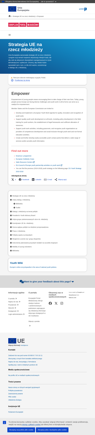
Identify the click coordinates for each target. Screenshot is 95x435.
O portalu (11, 298)
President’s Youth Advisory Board (23, 215)
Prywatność (12, 305)
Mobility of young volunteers (22, 247)
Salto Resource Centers (24, 162)
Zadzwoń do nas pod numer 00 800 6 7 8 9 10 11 (25, 355)
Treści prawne (14, 382)
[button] (12, 80)
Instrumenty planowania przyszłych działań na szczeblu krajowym (35, 243)
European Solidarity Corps (25, 159)
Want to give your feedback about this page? (47, 281)
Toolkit (18, 208)
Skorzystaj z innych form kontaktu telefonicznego (25, 358)
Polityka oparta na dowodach (22, 235)
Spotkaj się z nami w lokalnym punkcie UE (22, 365)
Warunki (11, 308)
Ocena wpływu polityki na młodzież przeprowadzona (30, 227)
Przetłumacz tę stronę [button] (22, 80)
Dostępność (12, 311)
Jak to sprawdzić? (48, 1)
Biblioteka (19, 204)
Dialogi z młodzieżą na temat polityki (24, 211)
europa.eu (24, 345)
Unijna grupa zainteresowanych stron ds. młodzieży (30, 219)
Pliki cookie (12, 397)
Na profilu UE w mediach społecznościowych (23, 375)
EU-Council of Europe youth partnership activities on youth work (38, 165)
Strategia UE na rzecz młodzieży (24, 16)
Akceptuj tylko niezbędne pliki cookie (52, 430)
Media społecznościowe (18, 370)
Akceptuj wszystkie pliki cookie (21, 430)
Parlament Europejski (15, 412)
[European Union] (16, 343)
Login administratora (15, 314)
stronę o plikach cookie (31, 425)
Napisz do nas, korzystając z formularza (22, 362)
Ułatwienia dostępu (14, 400)
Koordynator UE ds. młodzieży (22, 223)
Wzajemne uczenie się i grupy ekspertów (26, 239)
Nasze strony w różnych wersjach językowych (24, 387)
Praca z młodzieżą (18, 231)
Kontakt (11, 350)
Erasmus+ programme (23, 156)
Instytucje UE (14, 406)
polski (83, 9)
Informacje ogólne (16, 293)
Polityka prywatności (15, 390)
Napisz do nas (13, 302)
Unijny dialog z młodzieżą (21, 200)
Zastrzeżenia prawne (15, 394)
